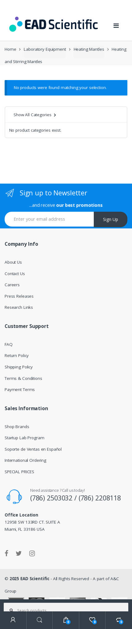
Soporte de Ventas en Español (33, 449)
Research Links (19, 307)
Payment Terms (20, 389)
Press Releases (19, 296)
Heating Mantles (89, 49)
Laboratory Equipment (45, 49)
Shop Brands (17, 426)
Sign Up (110, 219)
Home (10, 49)
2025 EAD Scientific (29, 578)
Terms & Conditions (23, 378)
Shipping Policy (19, 367)
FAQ (9, 344)
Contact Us (15, 273)
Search (40, 620)
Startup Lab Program (24, 437)
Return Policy (17, 355)
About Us (13, 262)
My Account (13, 620)
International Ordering (25, 460)
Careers (12, 284)
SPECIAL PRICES (19, 471)
